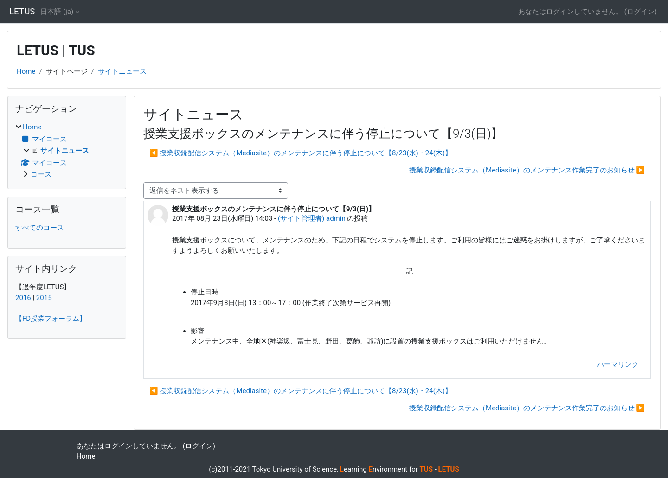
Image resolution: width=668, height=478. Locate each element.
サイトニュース (122, 71)
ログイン (641, 11)
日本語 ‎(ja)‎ (56, 11)
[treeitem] (66, 151)
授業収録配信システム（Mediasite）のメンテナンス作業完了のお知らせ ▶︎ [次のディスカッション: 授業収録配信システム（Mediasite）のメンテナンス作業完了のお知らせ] (527, 170)
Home (26, 71)
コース (41, 174)
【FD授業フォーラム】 (50, 318)
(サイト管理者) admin (312, 218)
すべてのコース (39, 227)
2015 (44, 297)
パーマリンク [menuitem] (618, 364)
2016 (23, 297)
